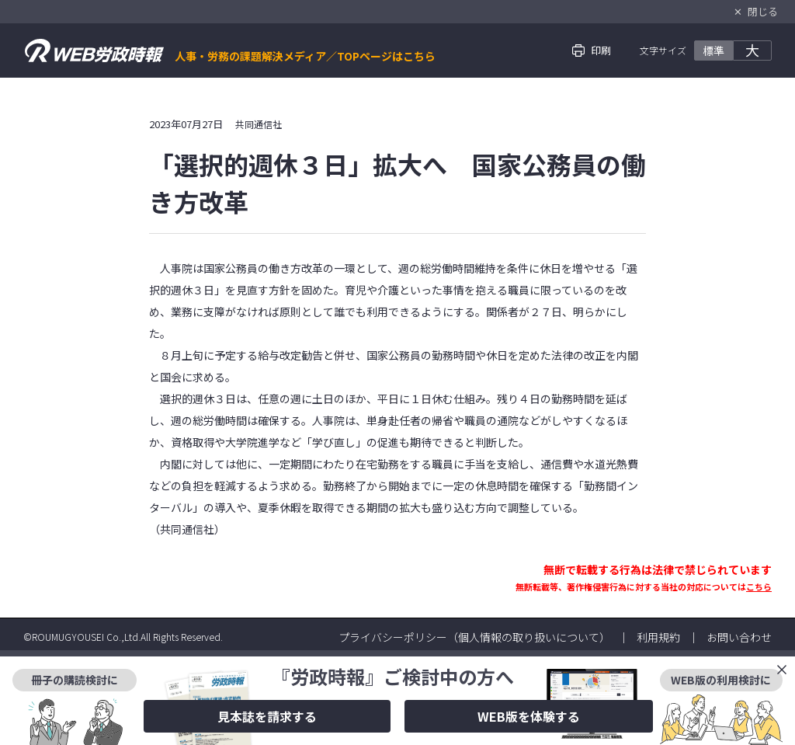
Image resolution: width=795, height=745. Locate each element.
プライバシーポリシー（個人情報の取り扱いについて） (474, 637)
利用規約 (658, 637)
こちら (759, 586)
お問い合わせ (739, 637)
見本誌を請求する (267, 716)
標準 (713, 50)
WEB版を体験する (528, 716)
